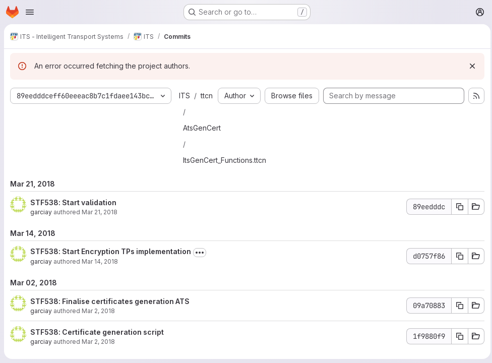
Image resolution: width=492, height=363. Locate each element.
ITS (184, 95)
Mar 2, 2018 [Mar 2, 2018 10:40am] (98, 327)
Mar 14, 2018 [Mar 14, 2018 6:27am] (100, 277)
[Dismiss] (470, 66)
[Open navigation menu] (30, 12)
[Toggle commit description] (199, 268)
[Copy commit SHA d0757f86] (457, 272)
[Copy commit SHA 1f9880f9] (457, 352)
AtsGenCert (202, 144)
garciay (41, 228)
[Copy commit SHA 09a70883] (457, 322)
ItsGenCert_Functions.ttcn (224, 176)
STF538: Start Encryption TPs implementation (110, 267)
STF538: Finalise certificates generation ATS (110, 317)
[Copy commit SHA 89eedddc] (457, 223)
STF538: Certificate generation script (97, 348)
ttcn (196, 111)
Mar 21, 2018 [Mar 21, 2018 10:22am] (99, 228)
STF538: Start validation (73, 218)
